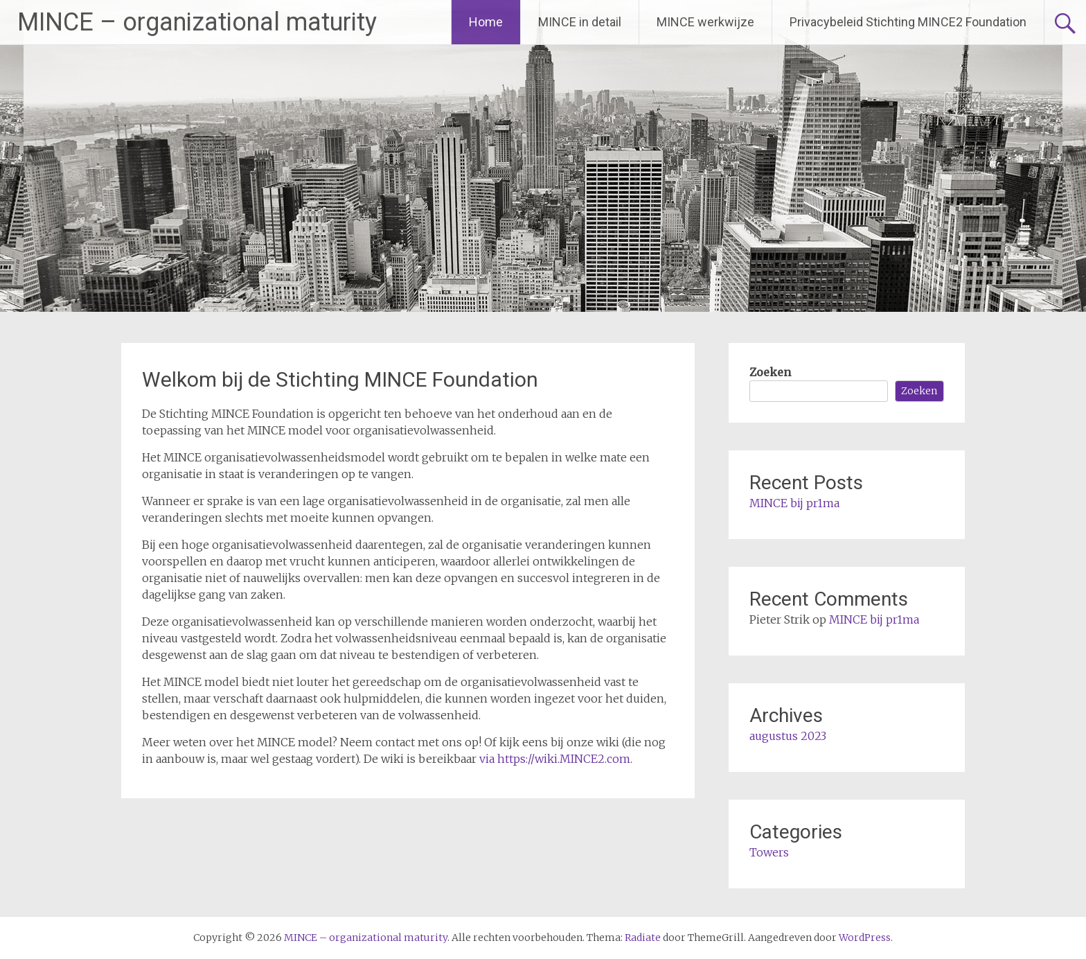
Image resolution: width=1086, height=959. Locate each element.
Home (486, 22)
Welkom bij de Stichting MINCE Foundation (340, 379)
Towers (769, 852)
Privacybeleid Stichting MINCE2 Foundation (908, 22)
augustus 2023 (787, 736)
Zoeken (770, 372)
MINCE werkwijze (705, 22)
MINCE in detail (579, 22)
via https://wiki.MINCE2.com (554, 759)
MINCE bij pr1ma (794, 503)
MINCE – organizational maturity (197, 22)
